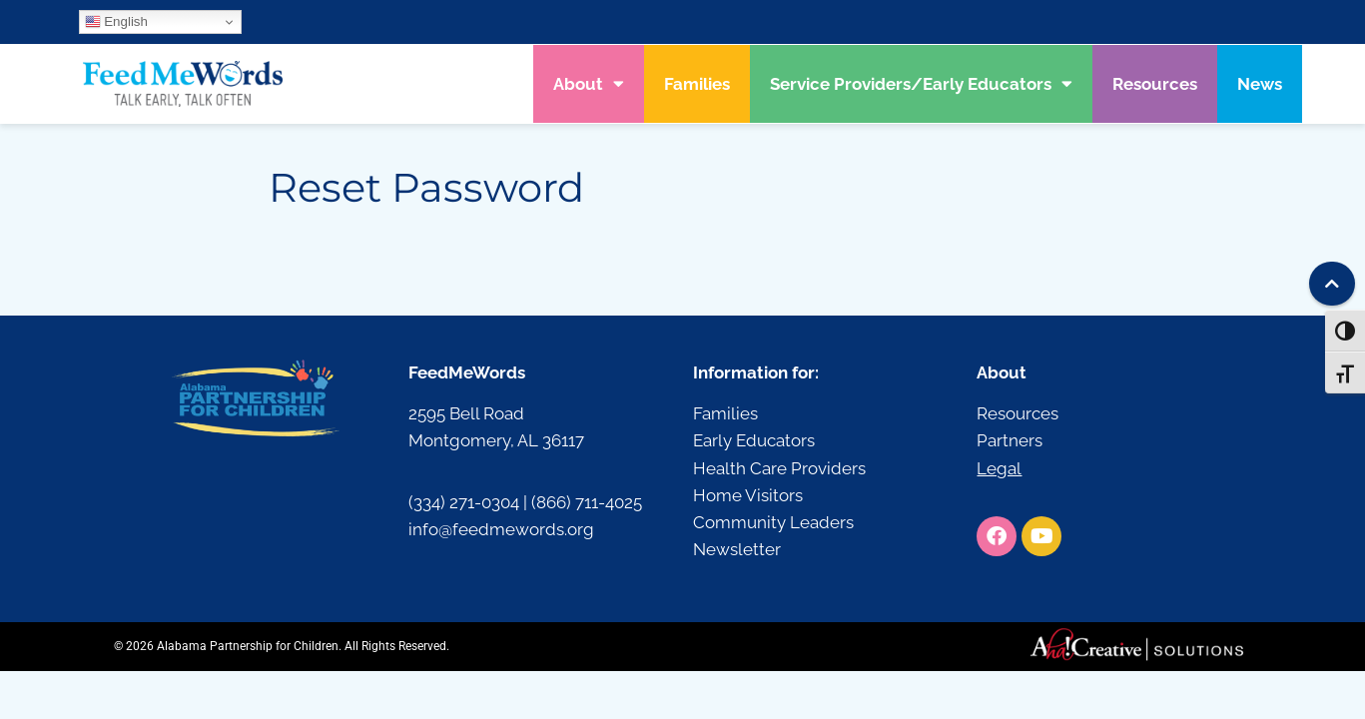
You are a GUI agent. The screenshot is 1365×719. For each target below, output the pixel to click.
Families (697, 84)
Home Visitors (748, 495)
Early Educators (754, 440)
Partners (1009, 440)
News (1259, 84)
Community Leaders (773, 522)
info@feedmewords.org (501, 529)
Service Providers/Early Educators (921, 83)
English (116, 22)
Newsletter (737, 549)
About (588, 83)
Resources (1154, 84)
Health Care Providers (779, 468)
